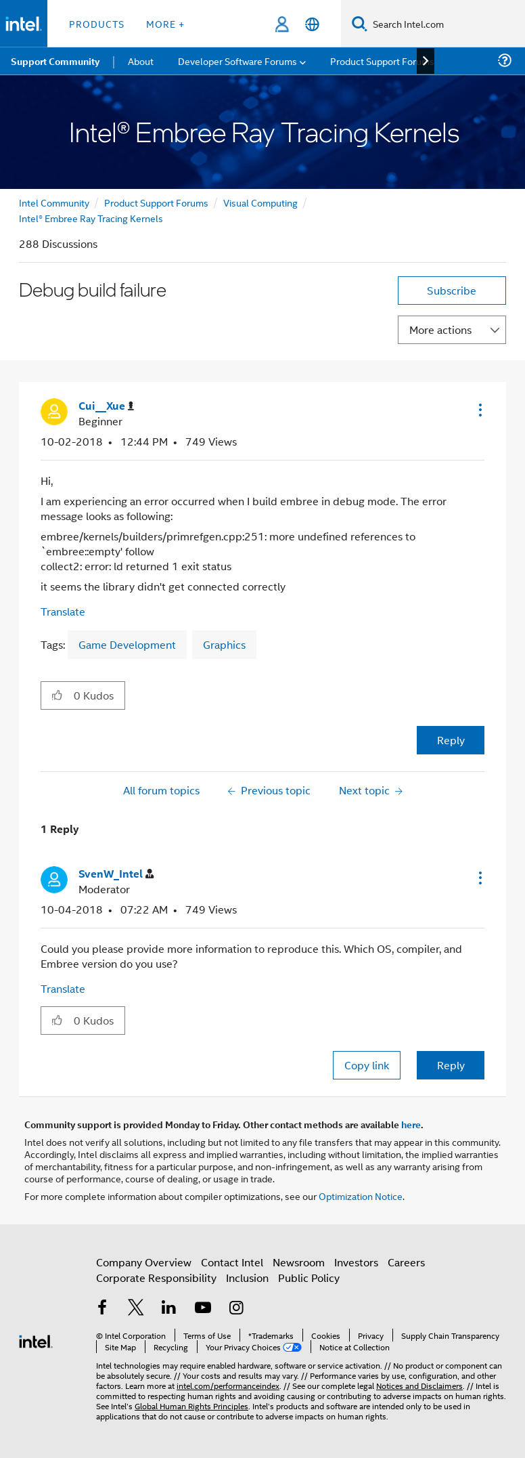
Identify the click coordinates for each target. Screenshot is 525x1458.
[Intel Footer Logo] (36, 1340)
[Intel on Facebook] (102, 1308)
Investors (356, 1262)
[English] (312, 24)
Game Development (127, 644)
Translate (63, 611)
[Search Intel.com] (446, 24)
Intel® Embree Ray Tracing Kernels (91, 218)
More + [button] (165, 23)
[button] (479, 409)
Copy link (366, 1065)
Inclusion (247, 1277)
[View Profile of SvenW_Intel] (116, 874)
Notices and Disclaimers (419, 1385)
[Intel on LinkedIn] (169, 1308)
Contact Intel (232, 1262)
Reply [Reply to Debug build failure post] (451, 740)
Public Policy (309, 1277)
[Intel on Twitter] (135, 1308)
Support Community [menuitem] (55, 60)
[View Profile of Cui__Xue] (106, 406)
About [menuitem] (141, 60)
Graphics (224, 644)
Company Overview (143, 1262)
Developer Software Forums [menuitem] (237, 60)
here (411, 1124)
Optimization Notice (361, 1195)
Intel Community (54, 202)
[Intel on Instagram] (236, 1308)
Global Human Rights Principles (191, 1405)
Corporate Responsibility (156, 1277)
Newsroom (299, 1262)
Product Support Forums (156, 202)
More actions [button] (440, 329)
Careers (406, 1262)
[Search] (359, 23)
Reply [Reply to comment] (451, 1065)
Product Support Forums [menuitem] (382, 60)
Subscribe (451, 290)
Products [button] (96, 23)
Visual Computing (260, 202)
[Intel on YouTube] (202, 1308)
